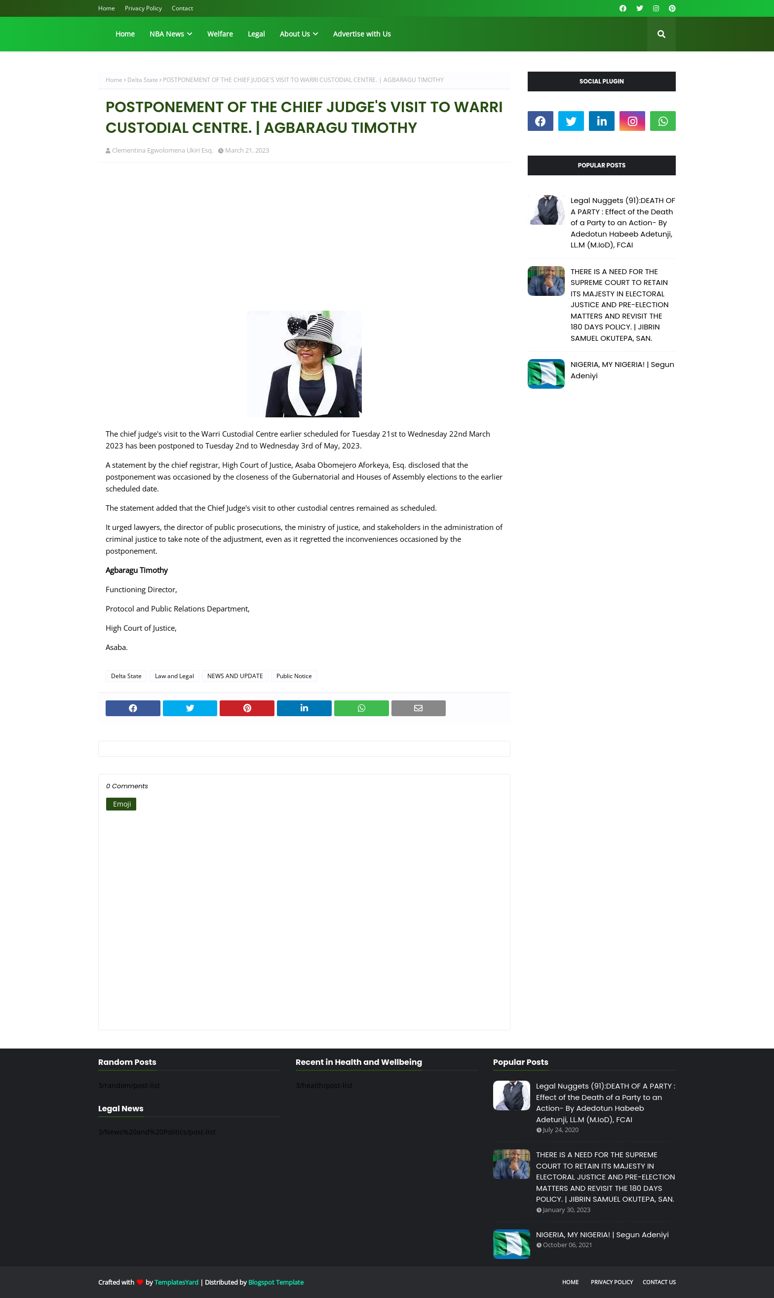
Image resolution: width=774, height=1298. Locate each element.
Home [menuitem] (125, 34)
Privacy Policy (143, 8)
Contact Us (659, 1282)
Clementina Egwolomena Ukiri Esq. (162, 150)
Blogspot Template (276, 1282)
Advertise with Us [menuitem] (362, 34)
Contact (182, 8)
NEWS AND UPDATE (235, 676)
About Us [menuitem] (295, 34)
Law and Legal (174, 676)
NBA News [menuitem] (167, 34)
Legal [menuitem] (256, 34)
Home (106, 8)
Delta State (142, 80)
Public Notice (294, 676)
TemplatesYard (176, 1282)
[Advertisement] (304, 241)
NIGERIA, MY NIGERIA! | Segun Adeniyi (622, 370)
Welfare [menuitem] (220, 34)
